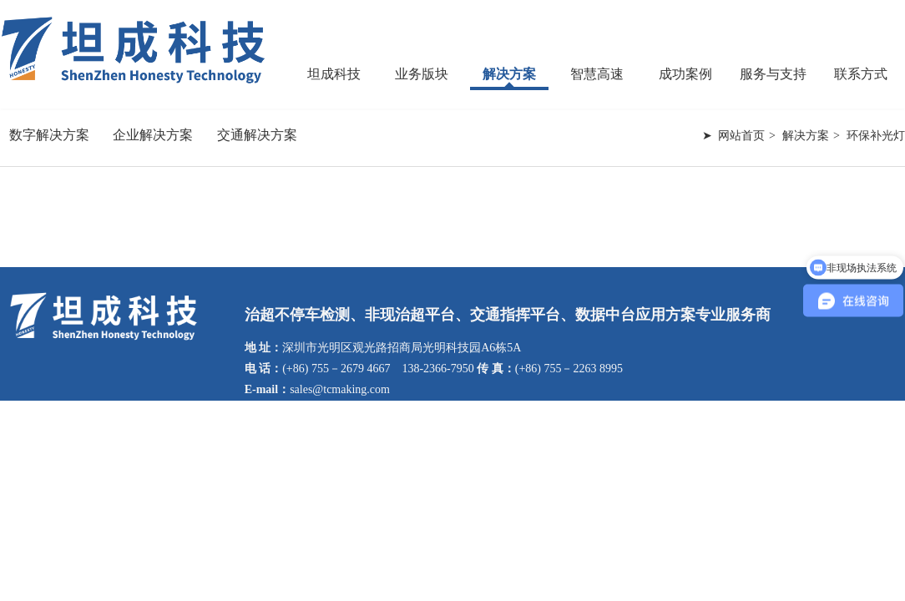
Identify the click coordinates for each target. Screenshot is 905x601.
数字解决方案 (49, 135)
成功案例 (685, 74)
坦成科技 (334, 74)
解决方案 (509, 74)
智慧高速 (597, 74)
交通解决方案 (257, 135)
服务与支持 (773, 74)
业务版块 (421, 74)
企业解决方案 (153, 135)
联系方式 (860, 74)
